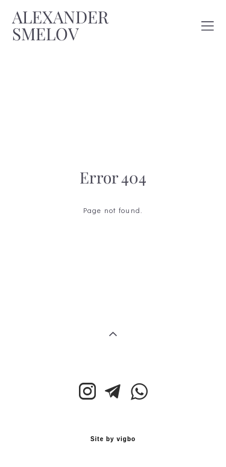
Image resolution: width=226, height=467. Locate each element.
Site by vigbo (113, 439)
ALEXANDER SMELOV (60, 26)
